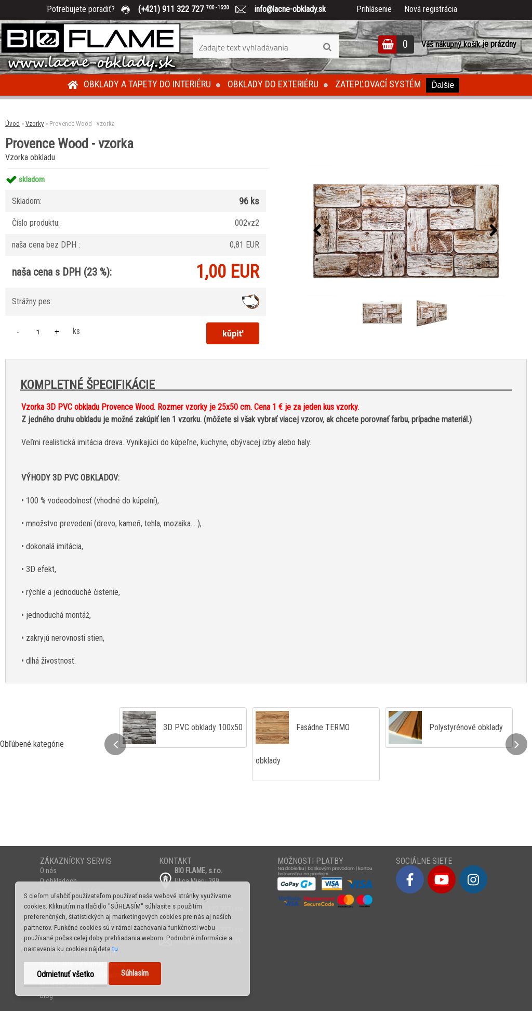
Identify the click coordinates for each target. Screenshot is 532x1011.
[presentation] (317, 231)
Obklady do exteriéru (273, 84)
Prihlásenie (374, 9)
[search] (327, 47)
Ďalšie (442, 85)
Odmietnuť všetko (65, 974)
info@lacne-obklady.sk (286, 9)
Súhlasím (135, 973)
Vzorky (34, 123)
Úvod (12, 123)
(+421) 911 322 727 (191, 9)
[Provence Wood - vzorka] (406, 230)
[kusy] (38, 331)
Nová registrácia (430, 9)
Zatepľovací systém (378, 84)
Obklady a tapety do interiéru (147, 84)
